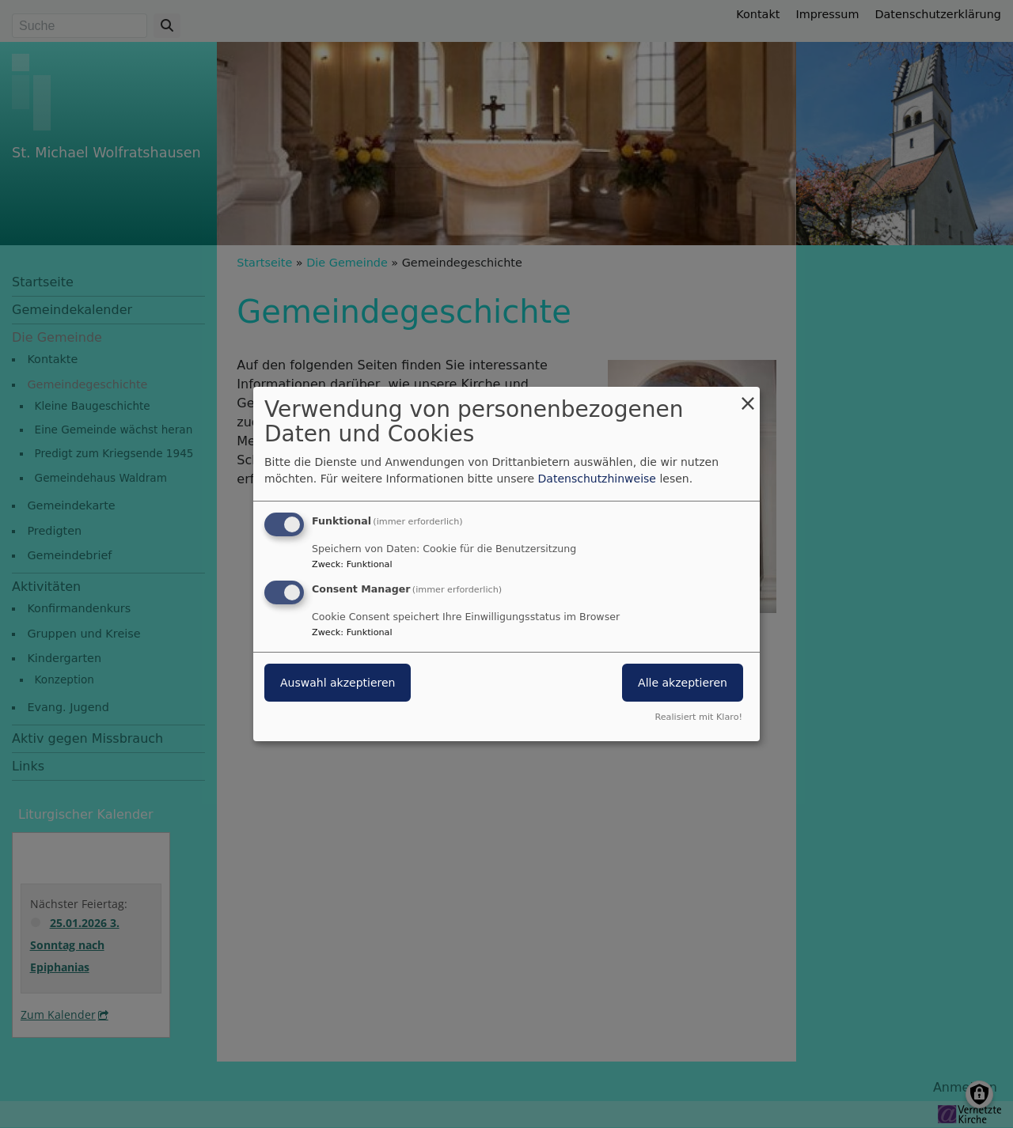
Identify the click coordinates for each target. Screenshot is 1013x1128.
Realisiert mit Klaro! (698, 717)
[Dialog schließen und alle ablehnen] (748, 397)
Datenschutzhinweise (597, 478)
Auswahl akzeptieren (337, 682)
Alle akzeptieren (682, 682)
